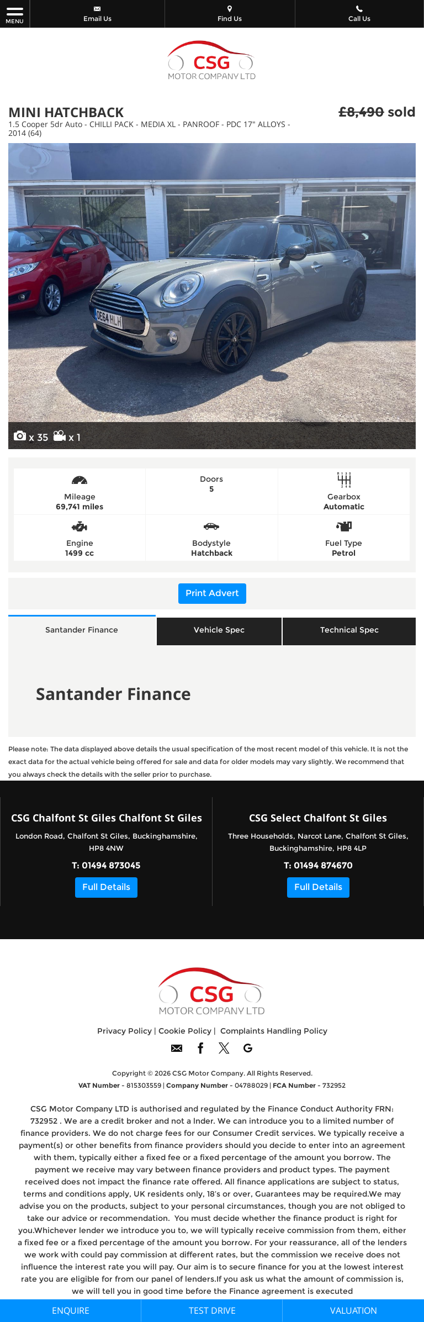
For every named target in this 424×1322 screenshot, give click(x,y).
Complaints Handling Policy (273, 1031)
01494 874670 (323, 865)
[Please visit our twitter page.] (224, 1052)
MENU (15, 15)
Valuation (353, 1310)
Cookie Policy (184, 1031)
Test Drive (212, 1310)
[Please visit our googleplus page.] (247, 1052)
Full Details (106, 887)
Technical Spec (349, 630)
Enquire (70, 1310)
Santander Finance (81, 630)
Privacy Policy (124, 1031)
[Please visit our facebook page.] (200, 1052)
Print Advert (212, 593)
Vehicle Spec (219, 630)
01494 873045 (111, 865)
